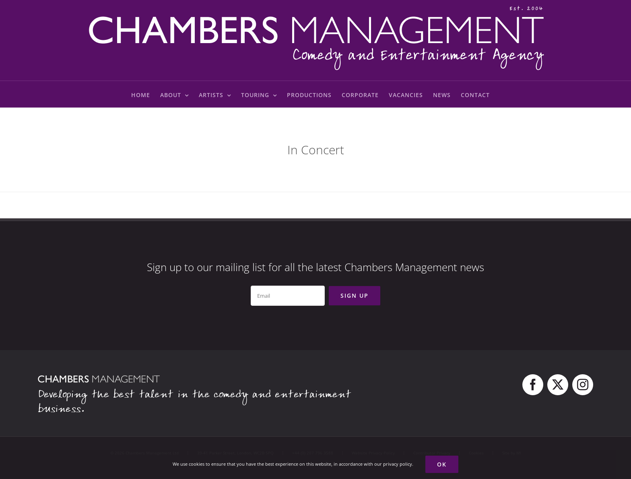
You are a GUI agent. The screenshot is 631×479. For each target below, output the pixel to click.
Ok (442, 464)
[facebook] (532, 384)
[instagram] (582, 384)
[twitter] (557, 384)
